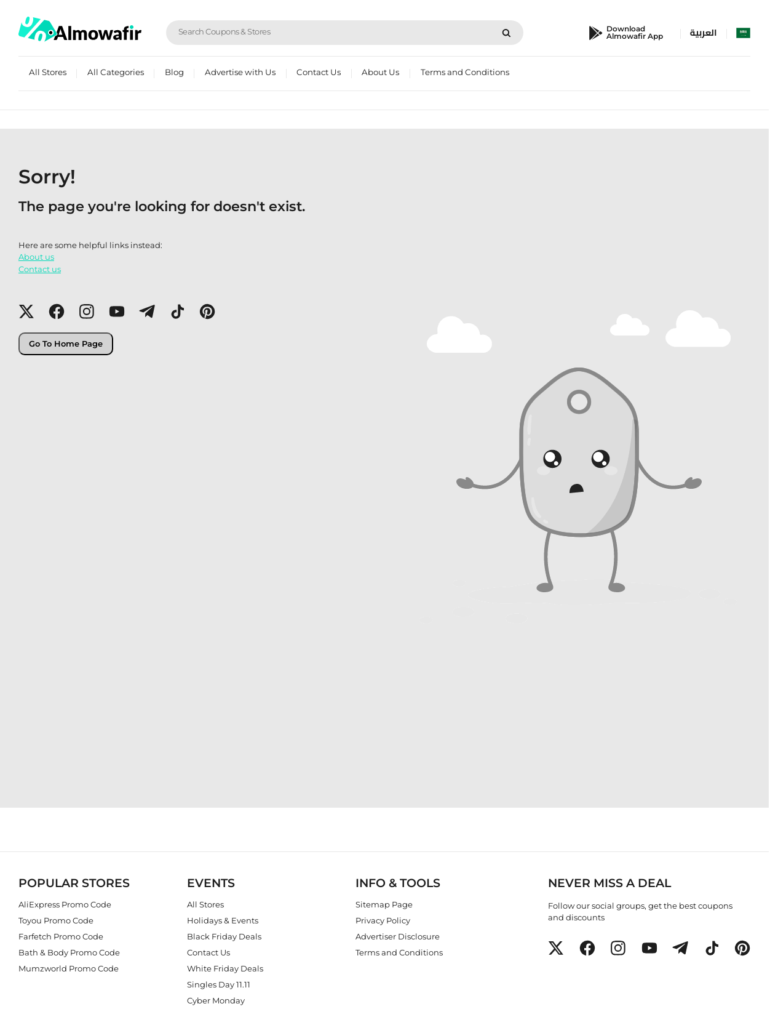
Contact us (39, 269)
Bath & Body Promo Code (69, 952)
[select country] (743, 32)
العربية (703, 32)
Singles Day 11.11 (218, 984)
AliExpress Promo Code (64, 904)
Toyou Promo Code (55, 920)
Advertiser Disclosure (397, 936)
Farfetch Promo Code (60, 936)
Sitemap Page (384, 904)
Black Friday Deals (224, 936)
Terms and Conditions (465, 72)
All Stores (47, 72)
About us (36, 257)
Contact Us (318, 72)
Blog (174, 72)
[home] (79, 29)
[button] (26, 311)
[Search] (506, 32)
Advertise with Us (240, 72)
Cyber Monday (216, 1000)
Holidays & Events (222, 920)
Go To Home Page (66, 343)
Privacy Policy (382, 920)
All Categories (115, 72)
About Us (380, 72)
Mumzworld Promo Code (68, 968)
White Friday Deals (225, 968)
